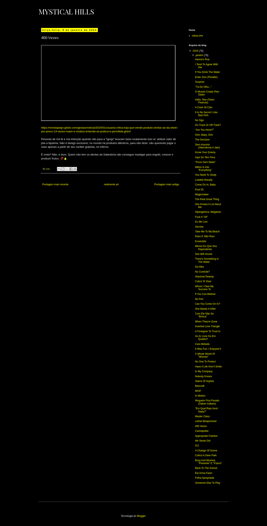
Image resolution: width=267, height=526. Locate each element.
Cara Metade (202, 344)
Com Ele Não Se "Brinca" (204, 315)
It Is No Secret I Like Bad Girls (206, 114)
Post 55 (199, 189)
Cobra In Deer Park (206, 455)
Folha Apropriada (204, 477)
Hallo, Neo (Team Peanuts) (204, 101)
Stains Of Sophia (204, 381)
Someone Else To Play (207, 482)
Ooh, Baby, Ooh (204, 134)
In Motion (200, 395)
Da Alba (199, 266)
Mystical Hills (66, 11)
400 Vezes (201, 426)
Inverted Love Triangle (207, 326)
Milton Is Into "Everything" (203, 169)
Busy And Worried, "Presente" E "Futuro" (208, 462)
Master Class (202, 416)
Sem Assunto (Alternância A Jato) (207, 146)
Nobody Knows (203, 376)
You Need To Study (205, 174)
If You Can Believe (205, 294)
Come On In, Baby (205, 184)
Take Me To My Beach (207, 231)
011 (197, 445)
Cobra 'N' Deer (203, 281)
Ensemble (200, 241)
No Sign (199, 120)
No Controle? (202, 271)
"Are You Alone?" (204, 129)
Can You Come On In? (207, 303)
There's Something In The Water (207, 260)
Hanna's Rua (202, 59)
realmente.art (111, 184)
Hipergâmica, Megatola (208, 211)
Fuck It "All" (201, 216)
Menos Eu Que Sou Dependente (206, 247)
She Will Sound (203, 254)
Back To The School (206, 468)
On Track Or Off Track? (208, 125)
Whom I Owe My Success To (204, 288)
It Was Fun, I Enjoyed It (208, 348)
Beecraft (199, 385)
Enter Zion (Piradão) (206, 77)
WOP (198, 390)
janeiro (200, 55)
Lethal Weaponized (206, 421)
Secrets (199, 226)
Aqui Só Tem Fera (205, 157)
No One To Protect (205, 361)
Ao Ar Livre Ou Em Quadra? (205, 338)
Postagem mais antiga (166, 184)
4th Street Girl (202, 440)
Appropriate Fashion (206, 436)
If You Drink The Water (207, 72)
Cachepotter (202, 431)
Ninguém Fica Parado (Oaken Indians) (207, 402)
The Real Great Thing (207, 199)
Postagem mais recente (55, 184)
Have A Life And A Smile (208, 366)
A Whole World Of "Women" (205, 355)
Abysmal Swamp (204, 276)
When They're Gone (206, 321)
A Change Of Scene (206, 450)
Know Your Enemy (205, 152)
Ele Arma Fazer (203, 473)
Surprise (199, 81)
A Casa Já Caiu (203, 107)
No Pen (199, 299)
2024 (196, 50)
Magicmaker (202, 194)
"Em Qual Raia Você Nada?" (206, 410)
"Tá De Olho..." (203, 86)
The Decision (202, 139)
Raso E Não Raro (205, 236)
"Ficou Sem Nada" (205, 162)
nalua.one (197, 35)
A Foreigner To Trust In (207, 331)
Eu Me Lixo (201, 221)
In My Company (204, 371)
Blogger (141, 516)
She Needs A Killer (205, 308)
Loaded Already (203, 179)
